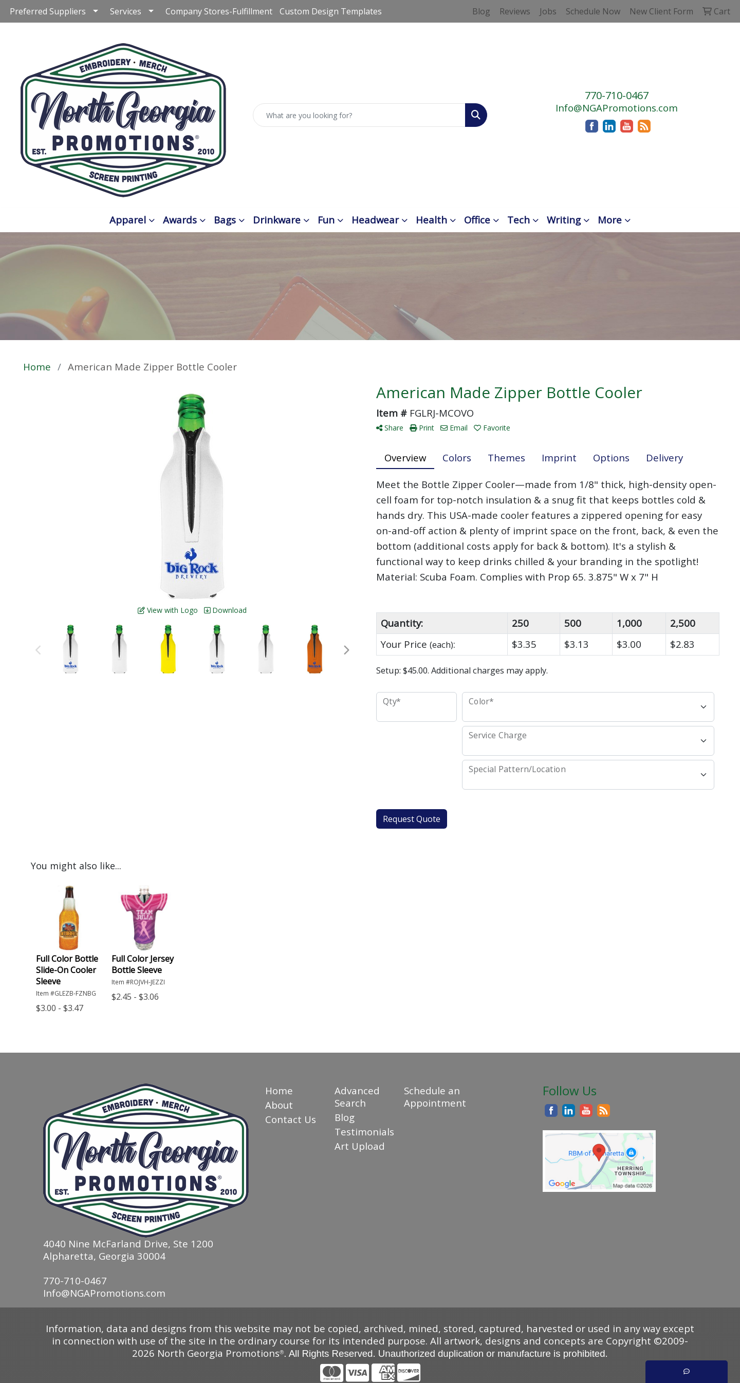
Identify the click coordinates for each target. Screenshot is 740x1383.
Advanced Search (357, 1096)
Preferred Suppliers (48, 11)
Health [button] (431, 219)
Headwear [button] (375, 219)
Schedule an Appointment (432, 1096)
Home (279, 1090)
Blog (345, 1117)
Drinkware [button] (277, 219)
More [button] (610, 219)
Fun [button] (326, 219)
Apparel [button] (127, 219)
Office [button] (477, 219)
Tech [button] (518, 219)
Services (125, 11)
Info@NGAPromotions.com (617, 107)
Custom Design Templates (331, 11)
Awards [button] (180, 219)
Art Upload (360, 1145)
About (279, 1104)
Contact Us (290, 1119)
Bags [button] (225, 219)
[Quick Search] (359, 115)
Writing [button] (564, 219)
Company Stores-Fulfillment (218, 11)
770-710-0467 (617, 95)
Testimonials (363, 1131)
